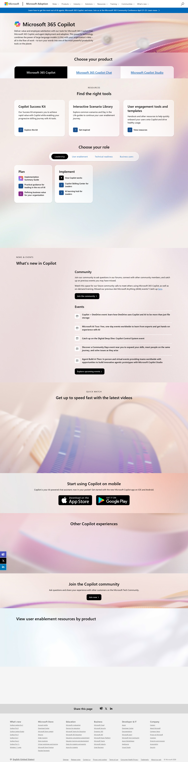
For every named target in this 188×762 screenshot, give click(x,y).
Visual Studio (126, 745)
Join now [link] (93, 595)
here (160, 288)
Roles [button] (56, 4)
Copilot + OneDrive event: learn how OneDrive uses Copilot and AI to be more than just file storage (126, 316)
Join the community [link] (86, 296)
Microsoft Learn (127, 732)
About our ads (156, 757)
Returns (40, 732)
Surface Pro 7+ (15, 742)
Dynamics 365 (98, 729)
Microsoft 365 (98, 732)
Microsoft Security (100, 726)
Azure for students (72, 745)
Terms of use (113, 757)
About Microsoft (155, 726)
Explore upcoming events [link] (88, 371)
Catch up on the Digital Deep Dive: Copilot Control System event (113, 338)
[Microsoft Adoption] (37, 4)
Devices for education (73, 726)
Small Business (99, 745)
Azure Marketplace (128, 739)
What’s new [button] (143, 4)
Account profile (43, 723)
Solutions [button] (90, 4)
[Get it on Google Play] (113, 499)
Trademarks (145, 757)
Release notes (75, 757)
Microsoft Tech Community (130, 736)
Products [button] (67, 4)
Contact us (86, 757)
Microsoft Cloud (99, 723)
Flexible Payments (44, 748)
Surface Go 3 (14, 736)
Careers (152, 723)
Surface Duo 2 (14, 739)
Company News (155, 729)
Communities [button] (128, 4)
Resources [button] (102, 4)
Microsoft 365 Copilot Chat (94, 72)
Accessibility (154, 742)
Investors (153, 736)
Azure (124, 723)
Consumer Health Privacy (129, 757)
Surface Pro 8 (14, 726)
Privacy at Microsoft (156, 732)
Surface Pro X (14, 732)
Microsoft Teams (99, 739)
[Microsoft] (12, 4)
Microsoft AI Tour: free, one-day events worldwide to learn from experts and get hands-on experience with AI (126, 328)
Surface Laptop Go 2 (16, 723)
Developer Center (127, 726)
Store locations (43, 739)
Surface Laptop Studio (17, 729)
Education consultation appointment (77, 736)
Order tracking (42, 736)
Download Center (43, 726)
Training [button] (115, 4)
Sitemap (66, 757)
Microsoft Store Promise (46, 745)
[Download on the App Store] (75, 499)
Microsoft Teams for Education (76, 729)
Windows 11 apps (15, 745)
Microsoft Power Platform (102, 736)
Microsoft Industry (100, 742)
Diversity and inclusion (157, 739)
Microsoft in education (73, 723)
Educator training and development (77, 739)
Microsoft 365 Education (74, 732)
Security (152, 745)
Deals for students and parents (76, 742)
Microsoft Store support (45, 729)
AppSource (125, 742)
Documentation (127, 729)
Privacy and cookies (100, 757)
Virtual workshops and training (48, 742)
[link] (3, 554)
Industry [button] (78, 4)
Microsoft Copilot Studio (147, 72)
